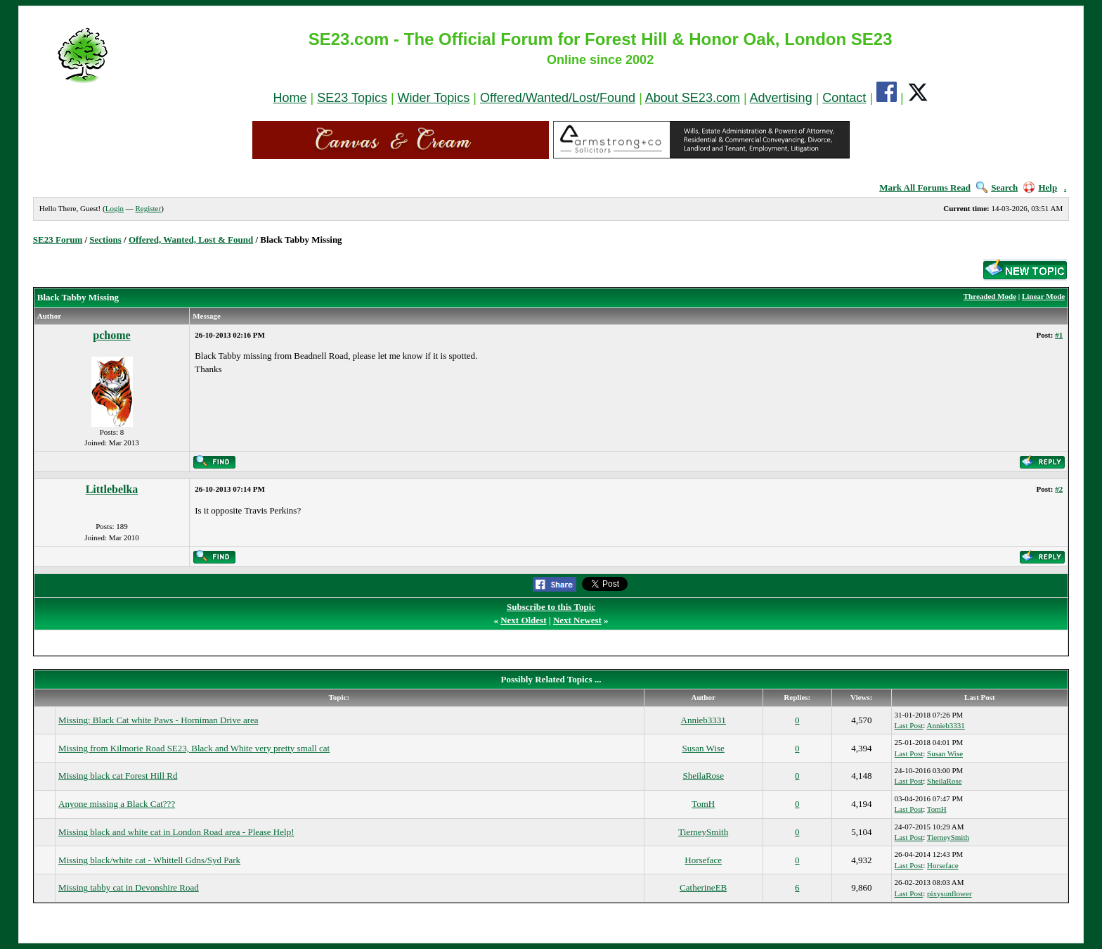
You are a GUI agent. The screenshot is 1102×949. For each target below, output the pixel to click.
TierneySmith (703, 832)
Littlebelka (112, 489)
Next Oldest (523, 620)
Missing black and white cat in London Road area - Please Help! (176, 832)
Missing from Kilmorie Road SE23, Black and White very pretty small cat (194, 748)
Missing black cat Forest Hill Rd (117, 775)
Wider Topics (434, 98)
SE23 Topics (352, 98)
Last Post (909, 725)
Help (1040, 187)
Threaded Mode (990, 296)
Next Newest (577, 620)
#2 (1059, 489)
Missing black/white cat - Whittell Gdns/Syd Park (149, 860)
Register (148, 208)
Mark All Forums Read (925, 187)
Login (114, 208)
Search (997, 187)
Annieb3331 (703, 720)
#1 (1059, 335)
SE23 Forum (57, 239)
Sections (105, 239)
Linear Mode (1043, 296)
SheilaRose (703, 775)
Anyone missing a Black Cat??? (116, 803)
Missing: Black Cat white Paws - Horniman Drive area (158, 720)
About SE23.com (692, 98)
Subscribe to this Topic (551, 606)
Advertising (781, 98)
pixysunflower (949, 893)
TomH (703, 803)
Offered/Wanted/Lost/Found (557, 98)
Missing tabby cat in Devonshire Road (128, 887)
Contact (844, 98)
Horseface (703, 860)
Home (289, 98)
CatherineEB (703, 887)
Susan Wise (703, 748)
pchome (111, 335)
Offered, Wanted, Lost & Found (191, 239)
